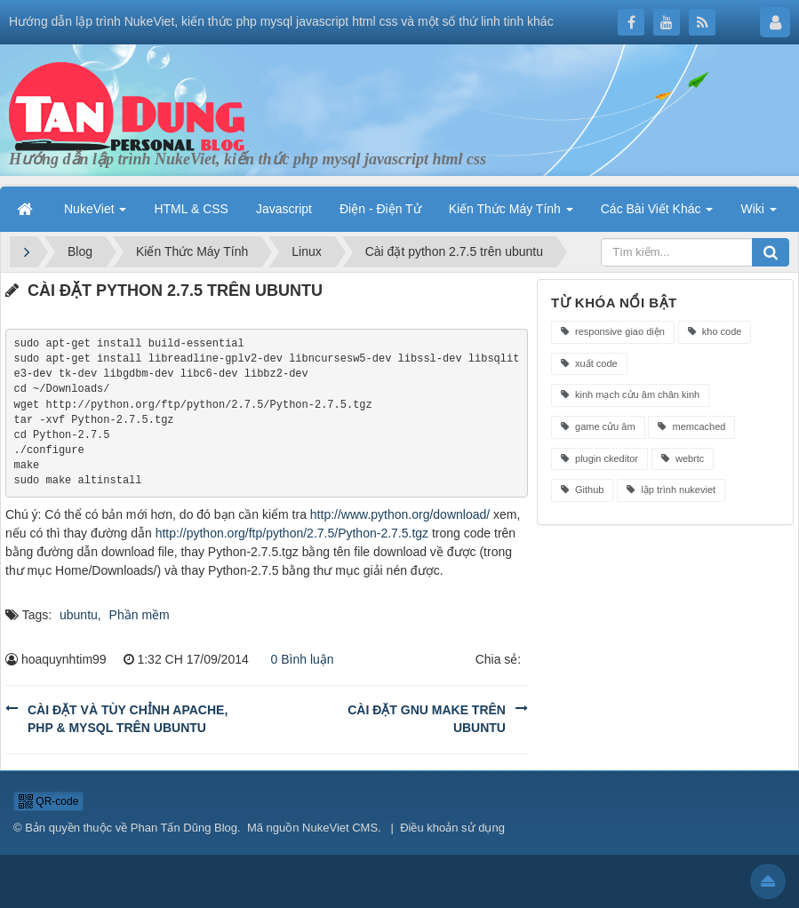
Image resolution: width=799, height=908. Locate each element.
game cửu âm (598, 426)
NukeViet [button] (95, 209)
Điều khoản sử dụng (452, 827)
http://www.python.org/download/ (400, 514)
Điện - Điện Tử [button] (380, 209)
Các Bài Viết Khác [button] (657, 209)
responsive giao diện (613, 331)
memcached (691, 426)
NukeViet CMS (340, 827)
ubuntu (79, 615)
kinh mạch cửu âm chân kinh (630, 394)
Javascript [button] (284, 209)
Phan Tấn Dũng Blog (184, 827)
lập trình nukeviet (671, 489)
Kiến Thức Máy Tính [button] (511, 209)
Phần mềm (139, 615)
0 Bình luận (297, 659)
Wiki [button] (758, 209)
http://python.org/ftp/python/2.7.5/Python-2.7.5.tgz (292, 533)
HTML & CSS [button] (191, 209)
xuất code (589, 363)
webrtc (682, 458)
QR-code (48, 801)
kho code (715, 331)
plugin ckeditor (599, 458)
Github (582, 489)
